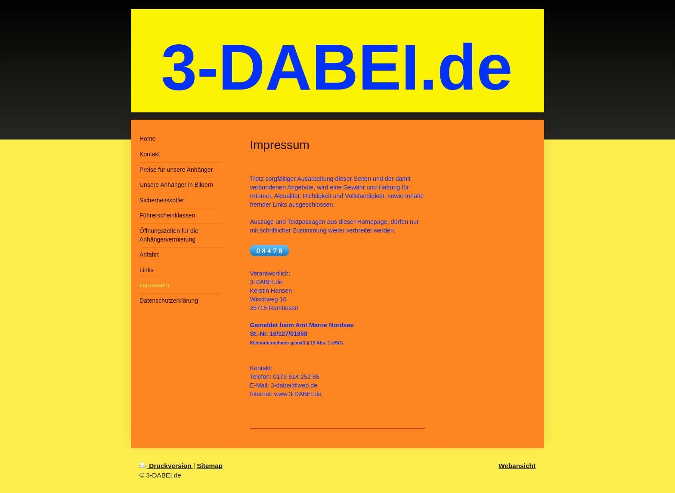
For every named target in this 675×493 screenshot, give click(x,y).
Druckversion (166, 465)
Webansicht (517, 465)
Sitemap (210, 465)
